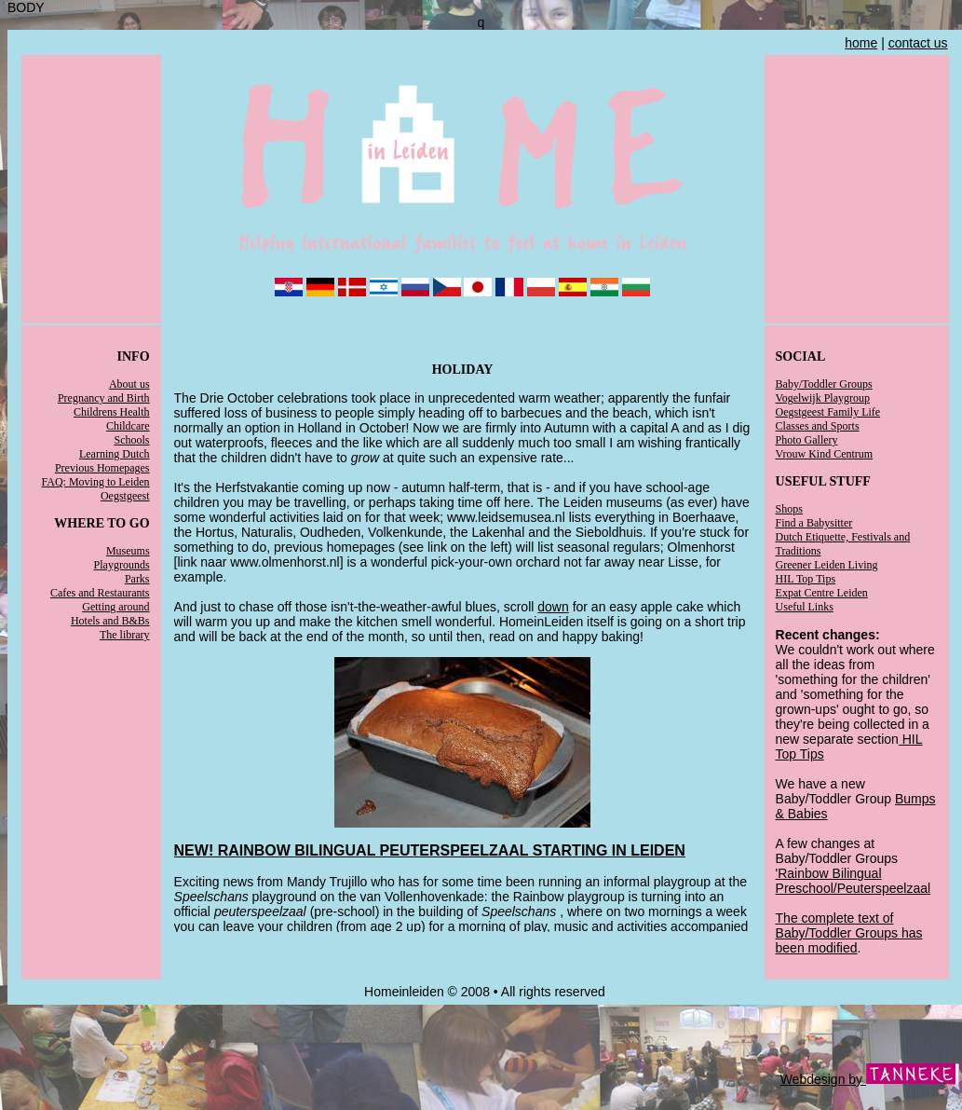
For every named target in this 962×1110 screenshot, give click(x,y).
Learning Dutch (114, 453)
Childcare (128, 425)
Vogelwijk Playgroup (823, 397)
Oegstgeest (125, 495)
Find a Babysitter (814, 522)
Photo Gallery (807, 439)
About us (129, 384)
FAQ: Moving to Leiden (95, 481)
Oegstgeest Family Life (828, 411)
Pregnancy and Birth (104, 397)
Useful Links (804, 606)
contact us (918, 42)
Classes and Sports (818, 425)
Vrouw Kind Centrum (825, 453)
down (552, 606)
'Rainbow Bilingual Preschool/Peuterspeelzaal (853, 881)
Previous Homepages (102, 467)
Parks (137, 578)
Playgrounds (122, 564)
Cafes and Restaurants (100, 592)
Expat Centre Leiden (822, 592)
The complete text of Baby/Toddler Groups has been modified (849, 933)
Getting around (115, 606)
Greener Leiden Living (827, 564)
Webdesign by (869, 1079)
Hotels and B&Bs (110, 620)
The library (125, 634)
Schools (132, 439)
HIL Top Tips (806, 578)
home (861, 42)
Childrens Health (112, 411)
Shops (789, 508)
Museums (128, 550)
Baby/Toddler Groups (824, 384)
